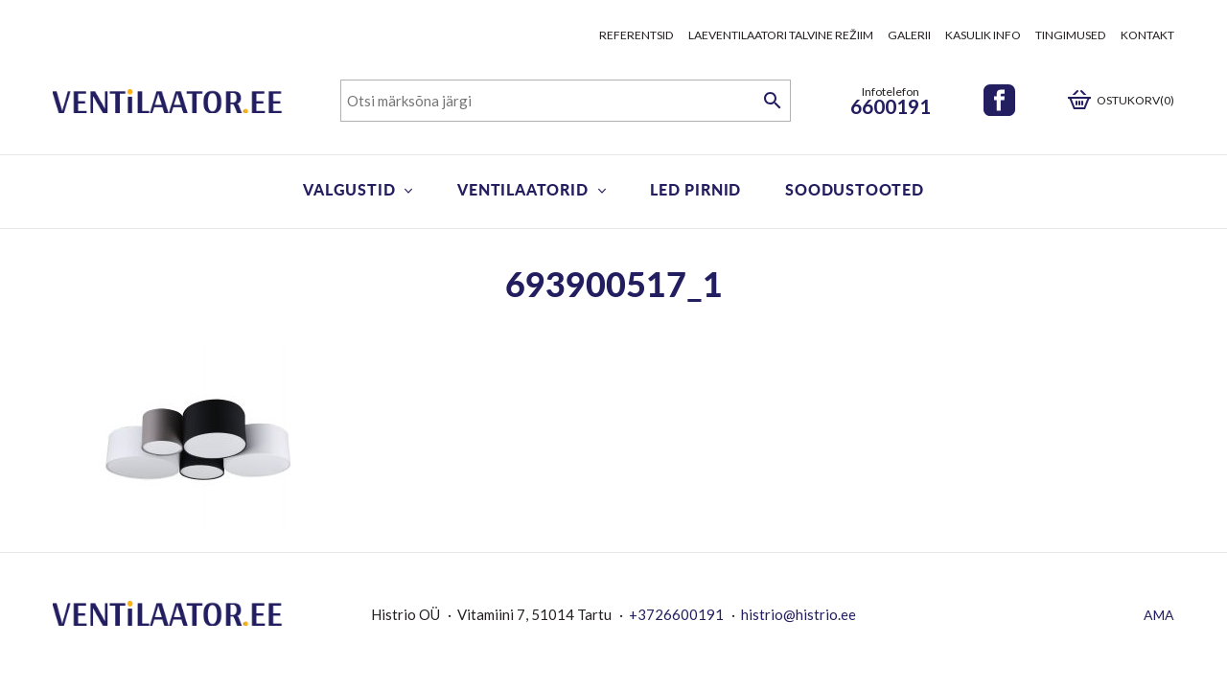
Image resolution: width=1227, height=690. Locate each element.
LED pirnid (695, 189)
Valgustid (349, 189)
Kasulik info (983, 35)
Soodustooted (854, 189)
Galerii (909, 35)
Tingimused (1070, 35)
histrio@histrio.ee (798, 614)
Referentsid (636, 35)
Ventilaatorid (522, 189)
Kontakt (1147, 35)
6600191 (890, 106)
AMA (1159, 615)
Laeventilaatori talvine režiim (780, 35)
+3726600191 (676, 614)
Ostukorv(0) (1135, 100)
